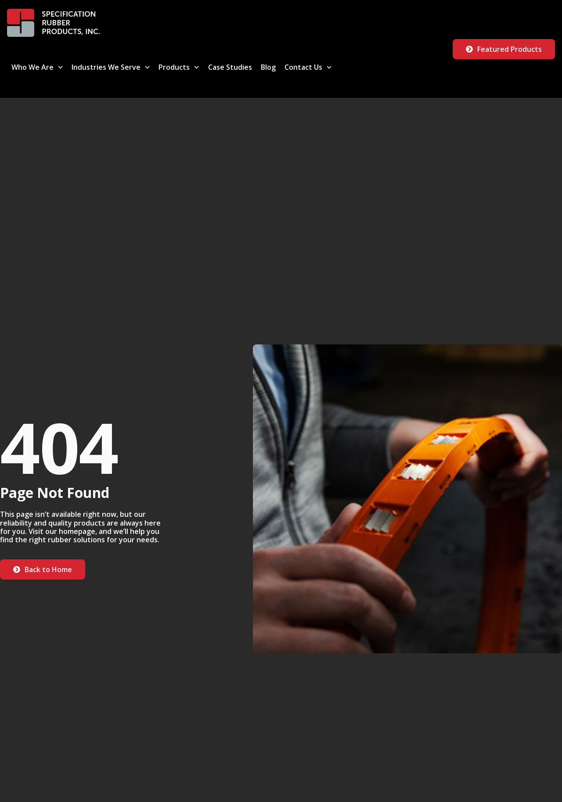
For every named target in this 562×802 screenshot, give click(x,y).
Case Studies (230, 67)
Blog (268, 67)
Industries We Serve (111, 67)
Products (179, 67)
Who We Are (37, 67)
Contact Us (308, 67)
